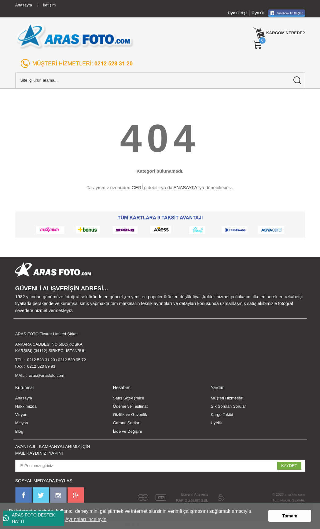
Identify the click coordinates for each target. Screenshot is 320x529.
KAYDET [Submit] (289, 466)
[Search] (160, 80)
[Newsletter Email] (160, 466)
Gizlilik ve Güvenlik (130, 415)
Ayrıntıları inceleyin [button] (85, 519)
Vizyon (21, 415)
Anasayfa (23, 398)
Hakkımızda (26, 406)
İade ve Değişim (127, 431)
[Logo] (74, 36)
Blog (19, 431)
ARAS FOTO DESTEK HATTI (29, 518)
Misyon (21, 423)
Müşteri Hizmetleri (227, 398)
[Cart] (258, 45)
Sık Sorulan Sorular (228, 406)
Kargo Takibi (222, 415)
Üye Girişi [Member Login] (237, 13)
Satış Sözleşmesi (128, 398)
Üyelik (216, 423)
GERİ (137, 187)
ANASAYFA (185, 187)
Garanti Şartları (126, 423)
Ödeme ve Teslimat (130, 406)
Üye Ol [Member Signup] (258, 13)
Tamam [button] (289, 515)
